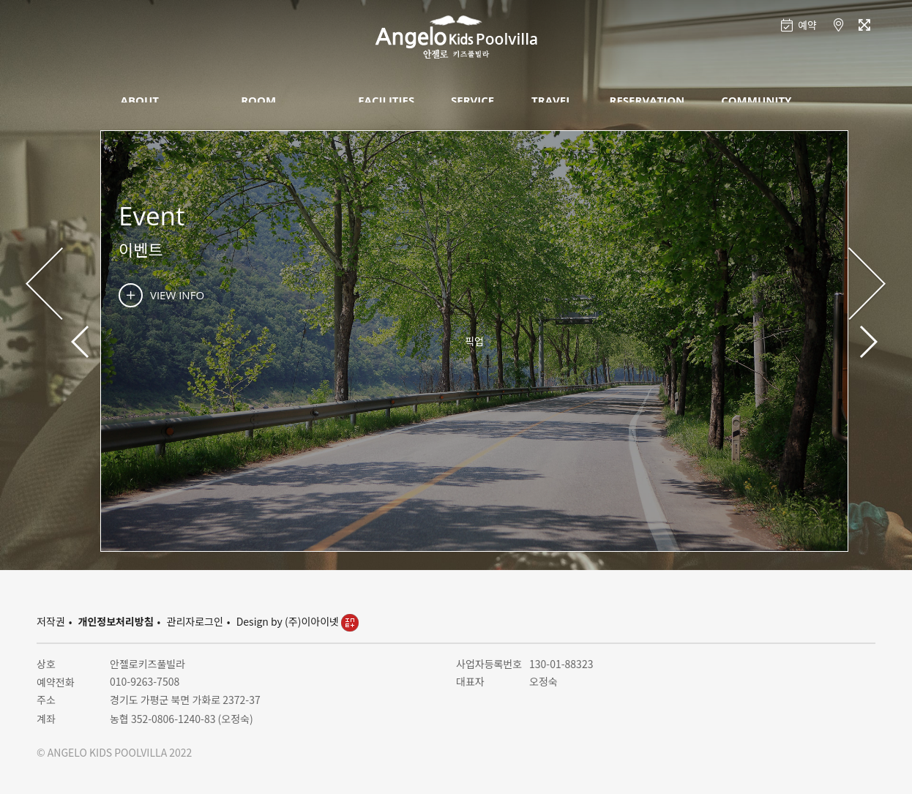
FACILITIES (386, 100)
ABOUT (140, 100)
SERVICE (472, 100)
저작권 (51, 621)
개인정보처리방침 (116, 621)
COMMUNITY (756, 100)
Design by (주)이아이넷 (297, 621)
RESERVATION (647, 100)
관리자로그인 (195, 621)
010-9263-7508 (144, 681)
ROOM (258, 100)
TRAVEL (551, 100)
